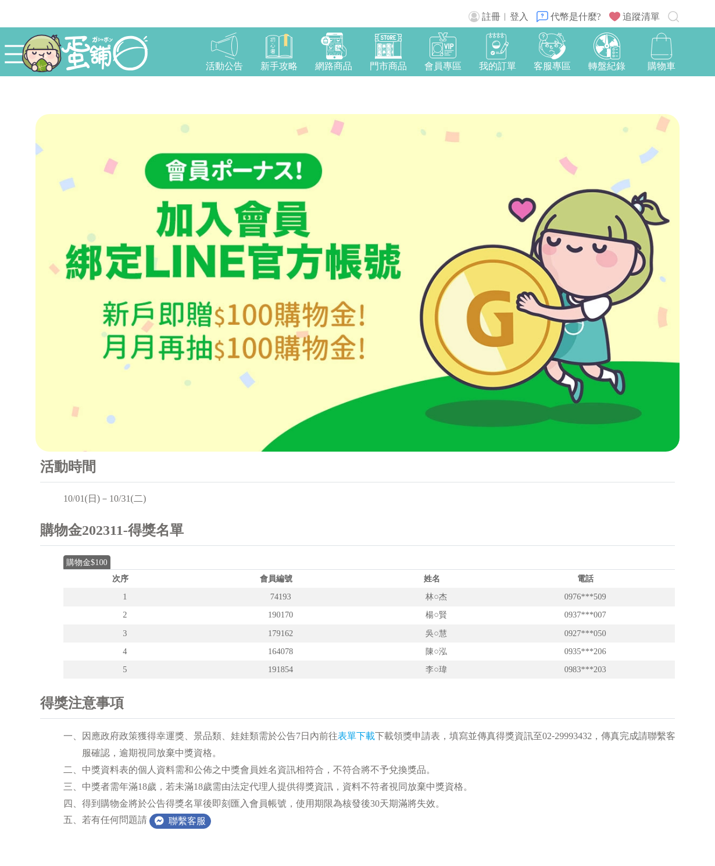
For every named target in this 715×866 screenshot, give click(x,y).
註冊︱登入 (498, 16)
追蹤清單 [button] (634, 16)
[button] (661, 53)
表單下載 (356, 736)
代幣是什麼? (568, 16)
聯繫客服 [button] (180, 821)
